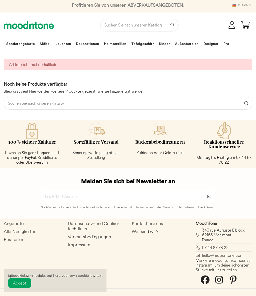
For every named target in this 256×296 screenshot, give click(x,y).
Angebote (14, 223)
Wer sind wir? (145, 231)
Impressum (79, 245)
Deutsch (242, 5)
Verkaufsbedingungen (89, 237)
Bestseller (14, 239)
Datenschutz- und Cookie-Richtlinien (94, 226)
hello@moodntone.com (223, 255)
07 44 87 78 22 (215, 247)
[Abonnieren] (209, 196)
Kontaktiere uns (147, 223)
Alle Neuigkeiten (20, 231)
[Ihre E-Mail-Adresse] (122, 196)
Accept (19, 283)
